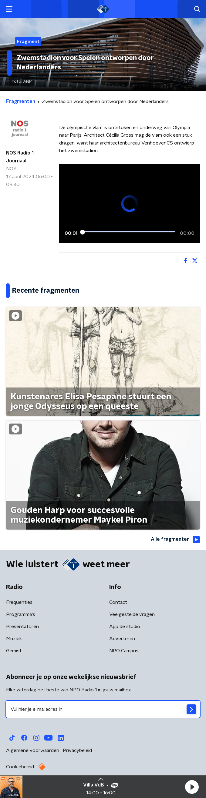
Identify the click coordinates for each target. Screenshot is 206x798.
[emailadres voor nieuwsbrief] (103, 709)
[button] (191, 786)
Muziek (14, 638)
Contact (118, 602)
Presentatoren (22, 626)
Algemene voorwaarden (32, 750)
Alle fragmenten (175, 539)
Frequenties (19, 602)
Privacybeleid (77, 750)
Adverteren (122, 638)
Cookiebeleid (20, 766)
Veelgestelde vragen (132, 614)
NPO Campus (123, 650)
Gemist (14, 650)
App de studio (124, 626)
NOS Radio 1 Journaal (20, 157)
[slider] (128, 232)
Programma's (20, 614)
